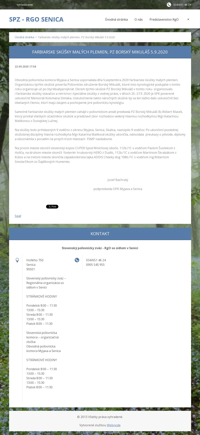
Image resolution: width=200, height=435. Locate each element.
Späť (18, 216)
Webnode (114, 425)
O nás (139, 19)
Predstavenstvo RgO (164, 19)
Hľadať (11, 4)
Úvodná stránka (116, 19)
